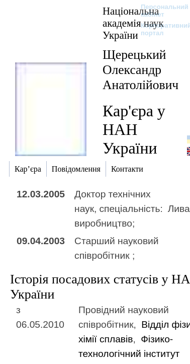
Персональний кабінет (159, 10)
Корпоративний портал (159, 29)
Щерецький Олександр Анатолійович (140, 69)
